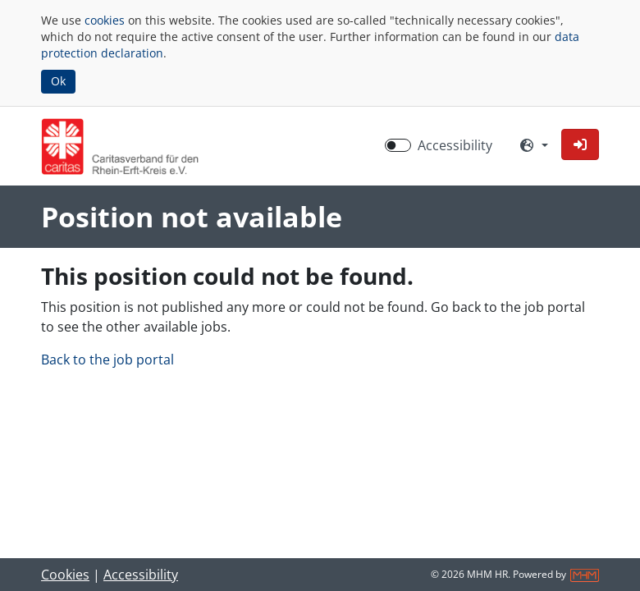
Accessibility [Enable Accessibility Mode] (455, 145)
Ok (58, 81)
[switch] (398, 145)
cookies (105, 20)
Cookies (65, 575)
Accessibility (140, 575)
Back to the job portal (107, 359)
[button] (580, 144)
